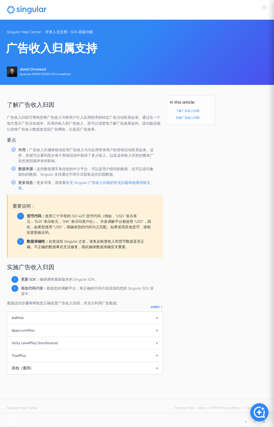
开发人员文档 (56, 32)
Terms (202, 408)
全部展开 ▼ (157, 307)
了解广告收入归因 (188, 111)
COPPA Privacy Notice (225, 408)
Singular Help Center (24, 32)
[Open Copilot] (259, 412)
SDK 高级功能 (82, 32)
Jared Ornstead (32, 69)
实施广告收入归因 (188, 117)
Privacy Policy (185, 408)
